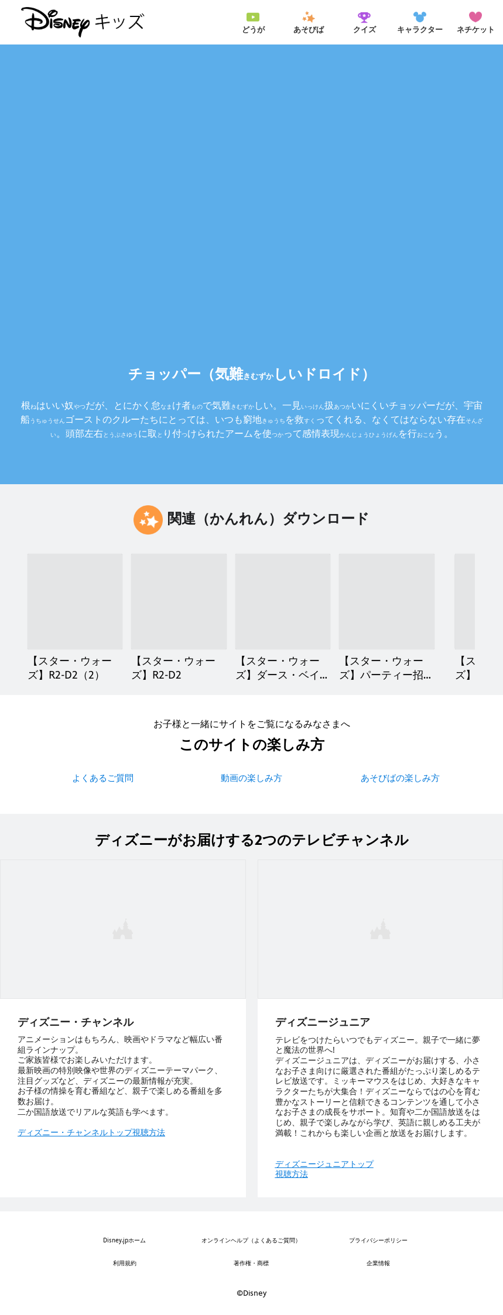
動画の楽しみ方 (251, 777)
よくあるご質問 (103, 777)
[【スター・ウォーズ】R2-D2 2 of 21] (178, 601)
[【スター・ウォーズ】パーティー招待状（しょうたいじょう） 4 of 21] (386, 601)
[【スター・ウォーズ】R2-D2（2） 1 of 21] (75, 601)
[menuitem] (253, 22)
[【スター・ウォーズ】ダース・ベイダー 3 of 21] (282, 601)
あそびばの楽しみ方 (400, 777)
